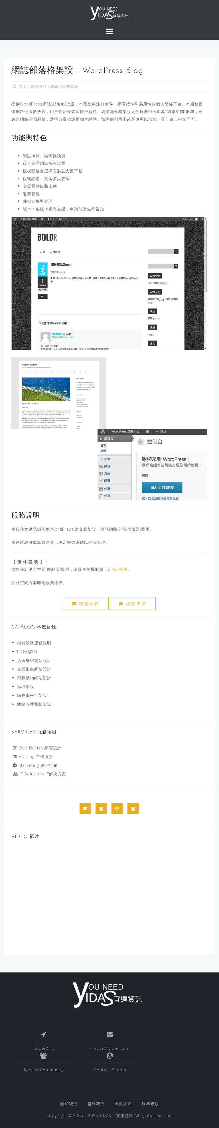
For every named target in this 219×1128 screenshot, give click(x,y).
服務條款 (150, 1103)
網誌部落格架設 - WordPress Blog (77, 70)
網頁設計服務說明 (34, 642)
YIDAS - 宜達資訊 (116, 1115)
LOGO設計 (27, 651)
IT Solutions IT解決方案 (39, 774)
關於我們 (69, 1103)
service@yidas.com (110, 1048)
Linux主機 (117, 569)
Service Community (44, 1070)
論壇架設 (25, 686)
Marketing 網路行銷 (35, 765)
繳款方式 (123, 1103)
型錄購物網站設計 (34, 678)
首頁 (23, 86)
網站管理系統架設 (34, 704)
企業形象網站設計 (34, 669)
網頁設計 (39, 86)
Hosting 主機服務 (33, 756)
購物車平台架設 (32, 695)
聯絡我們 (86, 603)
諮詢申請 (133, 603)
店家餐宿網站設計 (34, 660)
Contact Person (110, 1070)
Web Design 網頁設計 (37, 748)
